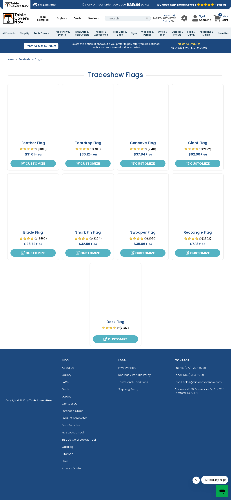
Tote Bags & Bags (120, 33)
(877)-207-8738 (195, 368)
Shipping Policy (128, 389)
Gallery (66, 375)
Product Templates (75, 418)
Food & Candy (191, 33)
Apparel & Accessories (101, 33)
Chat (173, 21)
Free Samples (43, 18)
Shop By (24, 33)
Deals (77, 18)
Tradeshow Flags (30, 59)
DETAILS (145, 4)
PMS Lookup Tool (73, 432)
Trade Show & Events (62, 33)
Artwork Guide (71, 468)
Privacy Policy (127, 368)
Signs (134, 33)
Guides (92, 18)
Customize (33, 163)
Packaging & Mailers (206, 33)
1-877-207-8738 (165, 18)
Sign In (202, 16)
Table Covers (41, 33)
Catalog (67, 447)
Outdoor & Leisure (177, 33)
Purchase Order (72, 411)
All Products (9, 33)
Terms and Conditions (133, 382)
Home (10, 59)
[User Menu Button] (184, 18)
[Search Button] (147, 18)
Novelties (223, 33)
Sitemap (67, 454)
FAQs (65, 382)
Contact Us (69, 404)
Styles (61, 18)
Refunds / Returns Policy (134, 375)
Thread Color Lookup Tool (79, 440)
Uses (65, 461)
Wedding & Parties (147, 33)
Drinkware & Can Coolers (82, 33)
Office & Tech (162, 33)
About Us (68, 368)
